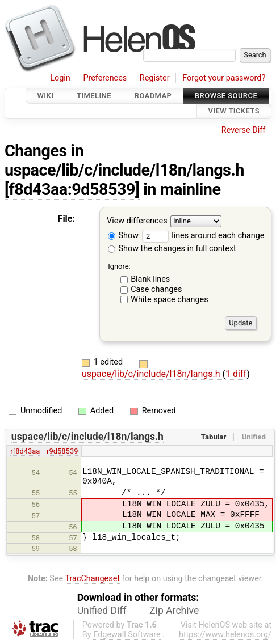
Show (123, 235)
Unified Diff (102, 610)
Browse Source (226, 95)
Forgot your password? (223, 78)
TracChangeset (92, 578)
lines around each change (203, 235)
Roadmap (153, 95)
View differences (137, 221)
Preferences (105, 78)
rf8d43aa (25, 451)
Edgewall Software (127, 634)
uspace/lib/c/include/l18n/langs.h (124, 170)
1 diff (235, 373)
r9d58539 (62, 451)
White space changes (169, 299)
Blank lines (150, 279)
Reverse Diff (243, 130)
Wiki (45, 95)
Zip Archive (174, 610)
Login (60, 78)
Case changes (156, 289)
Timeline (94, 95)
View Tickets (234, 111)
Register (155, 78)
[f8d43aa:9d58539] (72, 189)
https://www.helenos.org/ (225, 634)
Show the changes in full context (172, 248)
